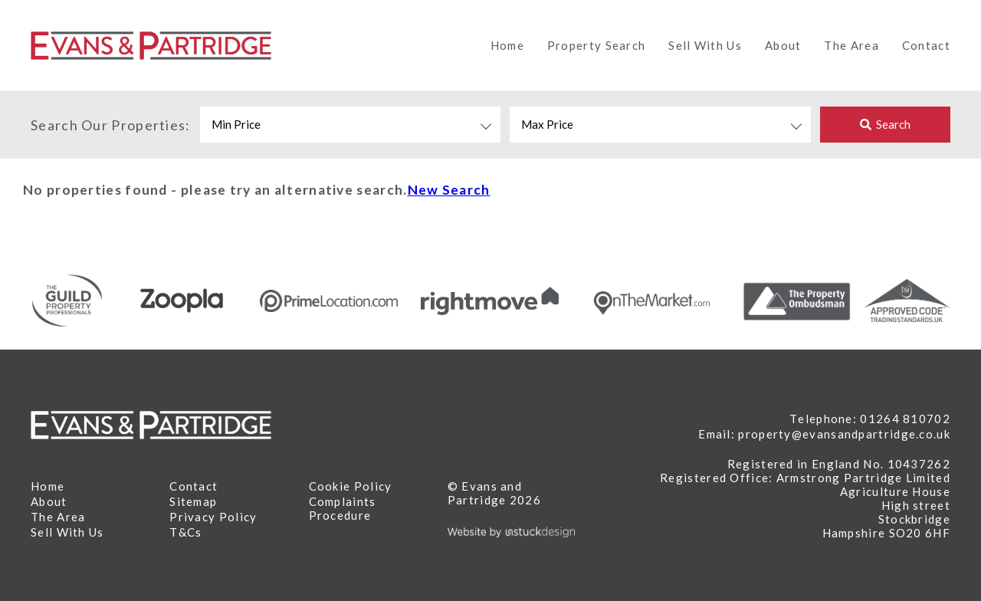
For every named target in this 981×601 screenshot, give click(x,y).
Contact (926, 45)
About (783, 45)
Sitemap (193, 501)
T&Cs (185, 532)
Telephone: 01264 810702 (869, 418)
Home (507, 45)
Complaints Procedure (342, 508)
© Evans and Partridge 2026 (494, 493)
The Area (851, 45)
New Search (449, 190)
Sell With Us (705, 45)
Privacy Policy (213, 517)
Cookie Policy (350, 486)
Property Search (596, 45)
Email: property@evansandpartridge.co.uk (824, 434)
